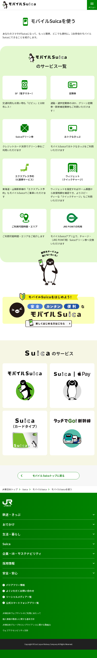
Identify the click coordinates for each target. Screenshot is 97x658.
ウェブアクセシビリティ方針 (15, 630)
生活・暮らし (12, 534)
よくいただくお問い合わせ (20, 590)
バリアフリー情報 (15, 585)
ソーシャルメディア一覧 (19, 596)
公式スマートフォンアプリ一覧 (22, 602)
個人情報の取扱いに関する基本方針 (19, 619)
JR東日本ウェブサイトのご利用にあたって (22, 613)
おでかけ (9, 524)
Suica (7, 544)
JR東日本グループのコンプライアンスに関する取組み (27, 624)
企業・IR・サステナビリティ (22, 553)
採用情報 (9, 563)
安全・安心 (10, 573)
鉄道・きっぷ (11, 514)
